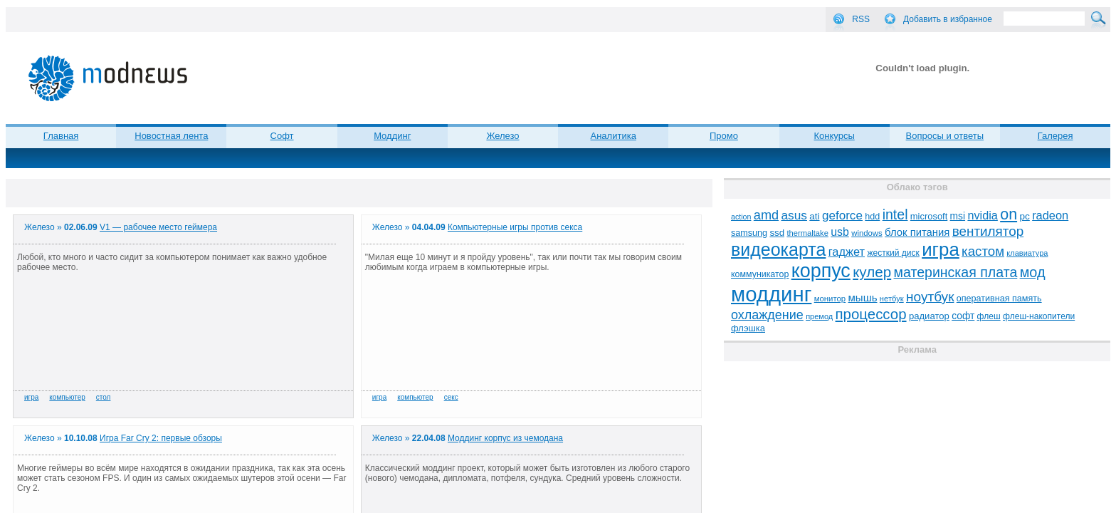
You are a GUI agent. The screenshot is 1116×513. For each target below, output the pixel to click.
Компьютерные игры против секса (515, 227)
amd (766, 215)
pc (1024, 216)
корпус (821, 270)
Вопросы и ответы (945, 135)
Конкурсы (834, 135)
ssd (776, 232)
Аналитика (613, 135)
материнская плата (956, 272)
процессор (871, 314)
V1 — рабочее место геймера (158, 227)
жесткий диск (893, 253)
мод (1033, 272)
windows (867, 233)
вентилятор (988, 231)
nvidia (982, 215)
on (1008, 214)
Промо (724, 135)
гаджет (846, 251)
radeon (1050, 215)
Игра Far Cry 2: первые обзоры (161, 438)
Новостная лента (171, 135)
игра (31, 397)
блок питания (917, 232)
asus (794, 215)
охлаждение (767, 315)
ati (814, 216)
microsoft (928, 216)
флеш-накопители (1039, 316)
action (741, 216)
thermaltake (807, 233)
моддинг (771, 294)
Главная (60, 135)
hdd (872, 217)
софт (963, 316)
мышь (863, 297)
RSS (861, 19)
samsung (749, 233)
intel (895, 214)
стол (103, 397)
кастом (983, 251)
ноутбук (930, 296)
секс (451, 397)
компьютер (67, 397)
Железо (502, 135)
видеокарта (778, 249)
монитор (830, 298)
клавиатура (1027, 253)
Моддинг (392, 135)
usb (840, 232)
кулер (872, 272)
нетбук (892, 298)
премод (819, 316)
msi (957, 216)
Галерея (1055, 135)
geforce (842, 215)
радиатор (929, 316)
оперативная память (999, 299)
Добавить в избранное (947, 19)
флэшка (748, 328)
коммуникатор (760, 274)
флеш (989, 316)
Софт (282, 135)
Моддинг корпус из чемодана (505, 438)
